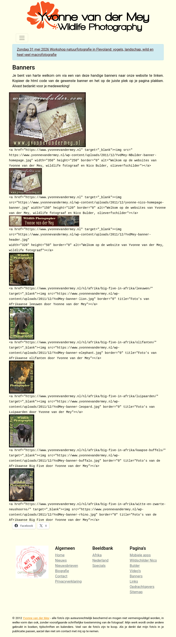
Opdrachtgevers (142, 587)
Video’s (135, 571)
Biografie (62, 571)
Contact (61, 576)
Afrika (97, 555)
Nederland (100, 560)
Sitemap (136, 592)
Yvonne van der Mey (36, 618)
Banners (136, 576)
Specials (99, 566)
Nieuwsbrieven (66, 566)
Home (60, 555)
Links (134, 581)
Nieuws (61, 560)
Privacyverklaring (68, 581)
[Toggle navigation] (22, 38)
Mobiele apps (140, 555)
